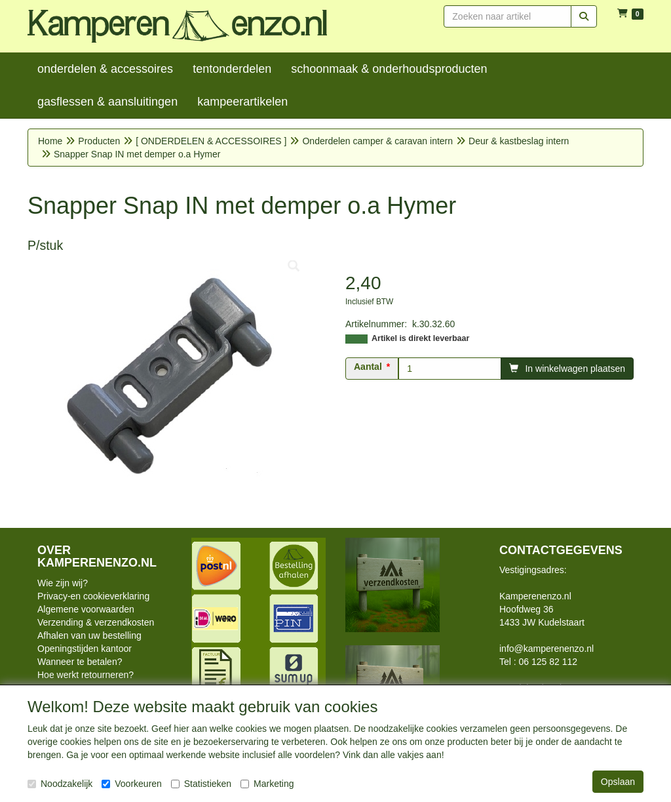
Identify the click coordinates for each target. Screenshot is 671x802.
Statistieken (201, 783)
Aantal (368, 366)
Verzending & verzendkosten (95, 622)
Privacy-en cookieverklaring (93, 596)
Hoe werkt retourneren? (85, 675)
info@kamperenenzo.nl (546, 648)
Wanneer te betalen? (79, 661)
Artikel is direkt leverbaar (420, 338)
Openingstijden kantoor (84, 648)
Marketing (267, 783)
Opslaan (618, 781)
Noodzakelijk (60, 783)
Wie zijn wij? (62, 583)
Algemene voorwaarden (85, 609)
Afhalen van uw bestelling (89, 635)
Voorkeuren (132, 783)
